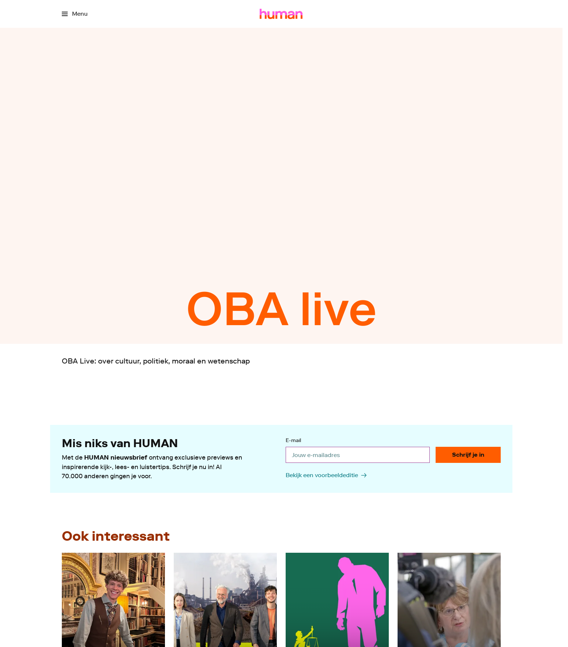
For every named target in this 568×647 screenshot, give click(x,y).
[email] (358, 455)
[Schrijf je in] (468, 455)
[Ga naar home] (281, 14)
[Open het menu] (74, 14)
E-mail (293, 441)
